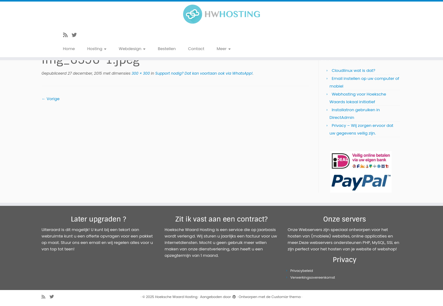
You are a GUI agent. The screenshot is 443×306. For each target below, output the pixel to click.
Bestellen (167, 49)
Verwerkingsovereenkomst (312, 277)
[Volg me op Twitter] (76, 35)
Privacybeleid (301, 270)
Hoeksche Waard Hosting (176, 296)
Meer (224, 49)
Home (69, 49)
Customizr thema (286, 296)
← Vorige (50, 99)
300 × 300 (140, 73)
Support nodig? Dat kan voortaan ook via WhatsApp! (203, 73)
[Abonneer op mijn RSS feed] (67, 35)
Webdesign (132, 49)
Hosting (96, 49)
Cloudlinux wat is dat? (353, 70)
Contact (196, 49)
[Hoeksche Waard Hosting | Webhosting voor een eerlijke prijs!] (221, 14)
